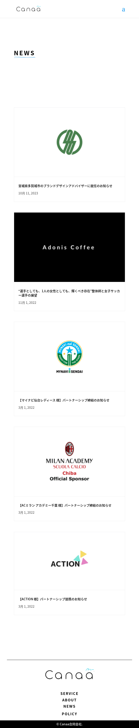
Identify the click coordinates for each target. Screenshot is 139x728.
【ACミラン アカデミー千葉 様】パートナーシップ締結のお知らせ (64, 505)
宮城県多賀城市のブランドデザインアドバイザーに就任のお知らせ (65, 185)
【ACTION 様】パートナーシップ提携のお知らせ (52, 599)
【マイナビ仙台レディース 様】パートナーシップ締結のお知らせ (63, 400)
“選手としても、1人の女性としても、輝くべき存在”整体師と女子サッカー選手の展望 (69, 293)
